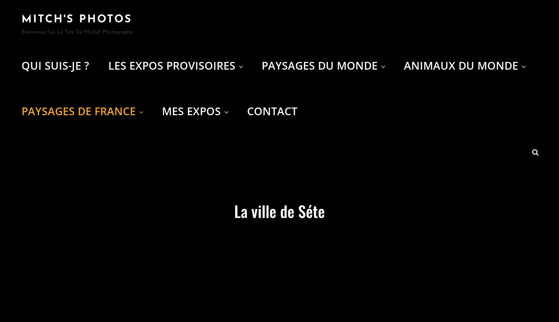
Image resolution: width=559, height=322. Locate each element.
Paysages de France (83, 111)
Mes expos (196, 111)
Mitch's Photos (76, 19)
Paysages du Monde (324, 65)
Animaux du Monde (465, 65)
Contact (272, 111)
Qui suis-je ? (55, 65)
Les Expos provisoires (176, 65)
